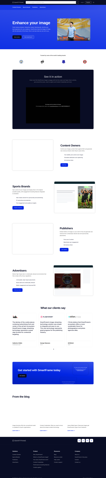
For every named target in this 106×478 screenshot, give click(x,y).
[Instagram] (87, 440)
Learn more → (16, 430)
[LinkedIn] (79, 440)
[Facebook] (91, 440)
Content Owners (16, 7)
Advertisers (43, 7)
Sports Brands (26, 7)
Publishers (35, 7)
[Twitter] (83, 440)
